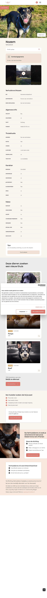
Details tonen (39, 307)
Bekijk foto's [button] (41, 34)
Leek (9, 370)
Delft (9, 335)
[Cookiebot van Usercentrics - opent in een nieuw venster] (39, 285)
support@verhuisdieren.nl (29, 492)
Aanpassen (23, 311)
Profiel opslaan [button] (23, 49)
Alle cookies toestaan (38, 311)
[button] (37, 3)
